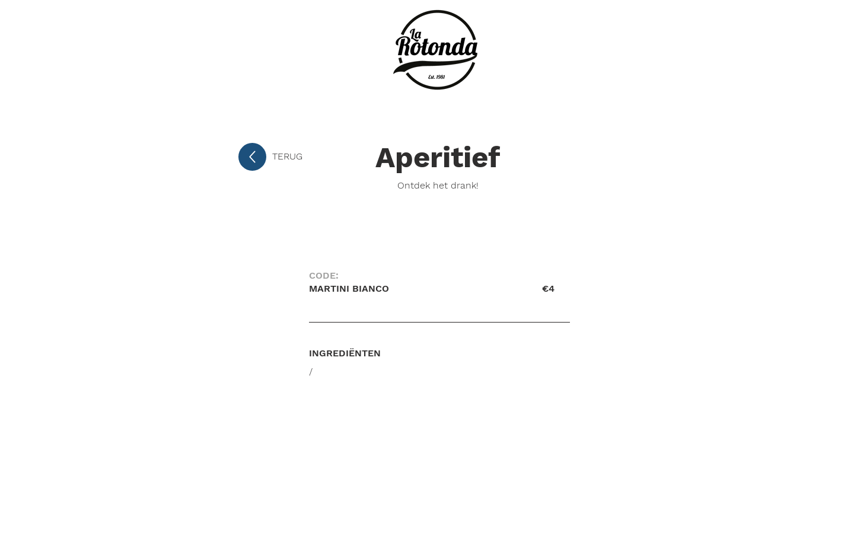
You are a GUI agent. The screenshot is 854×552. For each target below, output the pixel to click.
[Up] (252, 157)
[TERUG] (311, 156)
